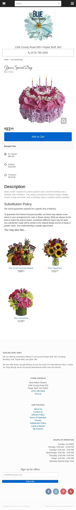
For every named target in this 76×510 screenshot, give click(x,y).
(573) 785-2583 (38, 52)
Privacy (38, 420)
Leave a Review (38, 426)
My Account (38, 429)
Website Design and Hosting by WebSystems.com (60, 506)
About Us (38, 409)
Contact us (38, 412)
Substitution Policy (38, 423)
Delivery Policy (38, 415)
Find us (38, 394)
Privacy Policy (25, 506)
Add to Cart (38, 136)
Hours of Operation (38, 417)
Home (6, 59)
